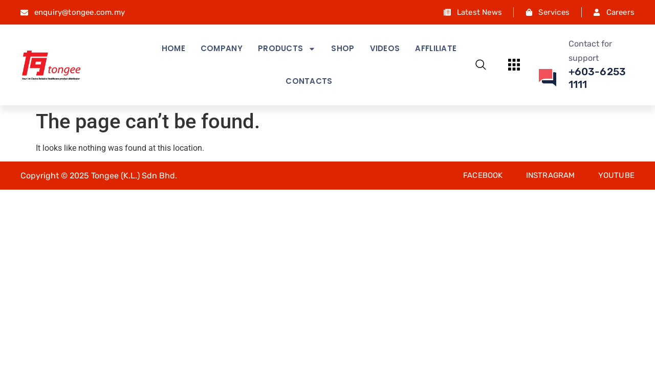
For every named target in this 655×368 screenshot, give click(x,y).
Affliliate (435, 48)
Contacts (309, 81)
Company (222, 48)
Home (173, 48)
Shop (342, 48)
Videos (385, 48)
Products (287, 49)
